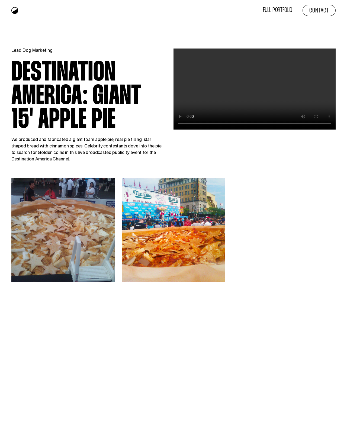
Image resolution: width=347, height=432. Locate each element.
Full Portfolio (277, 10)
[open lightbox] (63, 230)
